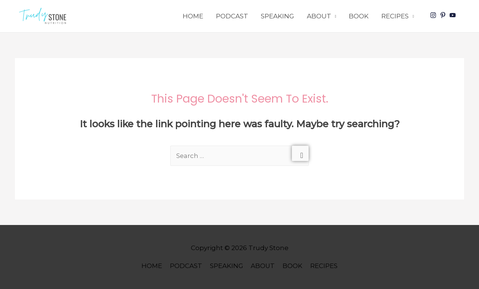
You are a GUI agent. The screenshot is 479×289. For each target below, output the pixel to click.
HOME (193, 16)
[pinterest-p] (444, 15)
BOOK (359, 16)
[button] (44, 16)
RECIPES (395, 16)
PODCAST (232, 16)
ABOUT (319, 16)
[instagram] (434, 15)
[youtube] (453, 15)
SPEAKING (277, 16)
